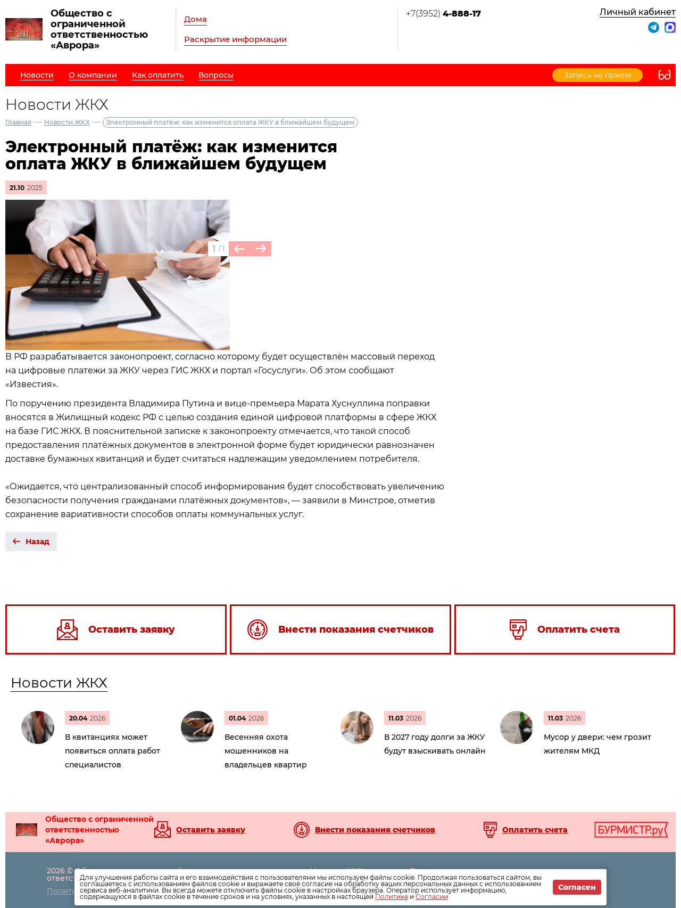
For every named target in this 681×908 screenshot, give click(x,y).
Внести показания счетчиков (375, 829)
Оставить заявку (210, 829)
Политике (391, 897)
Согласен (577, 887)
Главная (18, 122)
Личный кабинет (638, 12)
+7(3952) (443, 14)
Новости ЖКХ (67, 122)
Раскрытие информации (235, 39)
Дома (195, 19)
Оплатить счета (535, 829)
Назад (37, 541)
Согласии (432, 897)
